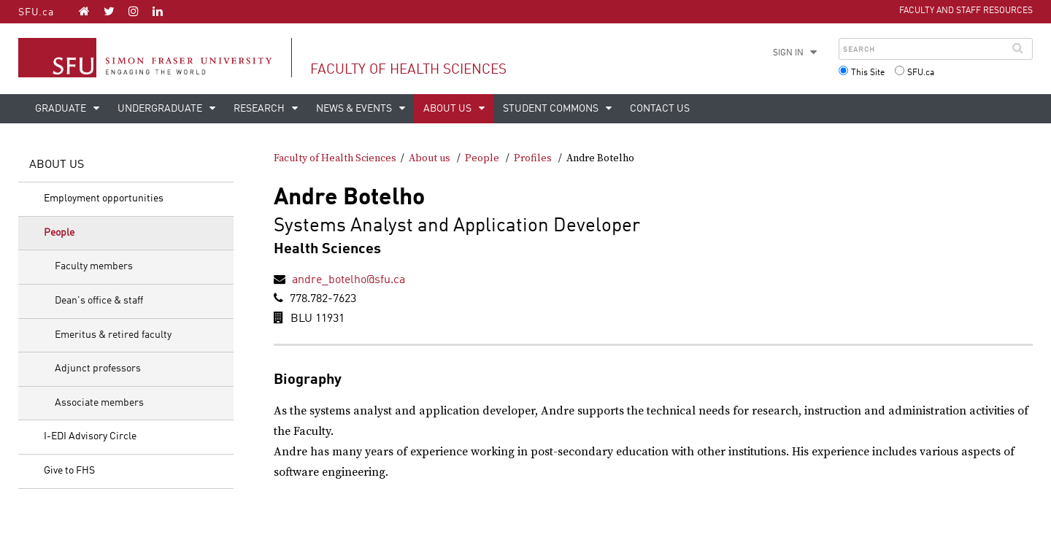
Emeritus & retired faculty (113, 335)
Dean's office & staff (99, 301)
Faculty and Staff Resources (966, 11)
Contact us (660, 109)
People (59, 233)
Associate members (99, 403)
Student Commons (552, 109)
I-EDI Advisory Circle (90, 436)
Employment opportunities (103, 198)
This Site (868, 73)
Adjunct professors (98, 368)
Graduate (61, 109)
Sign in (788, 53)
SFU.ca (36, 12)
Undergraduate (161, 109)
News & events (355, 109)
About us (448, 109)
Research (260, 109)
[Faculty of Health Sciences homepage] (84, 11)
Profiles (533, 158)
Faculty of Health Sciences (408, 70)
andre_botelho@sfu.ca (348, 280)
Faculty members (94, 266)
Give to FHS (69, 471)
